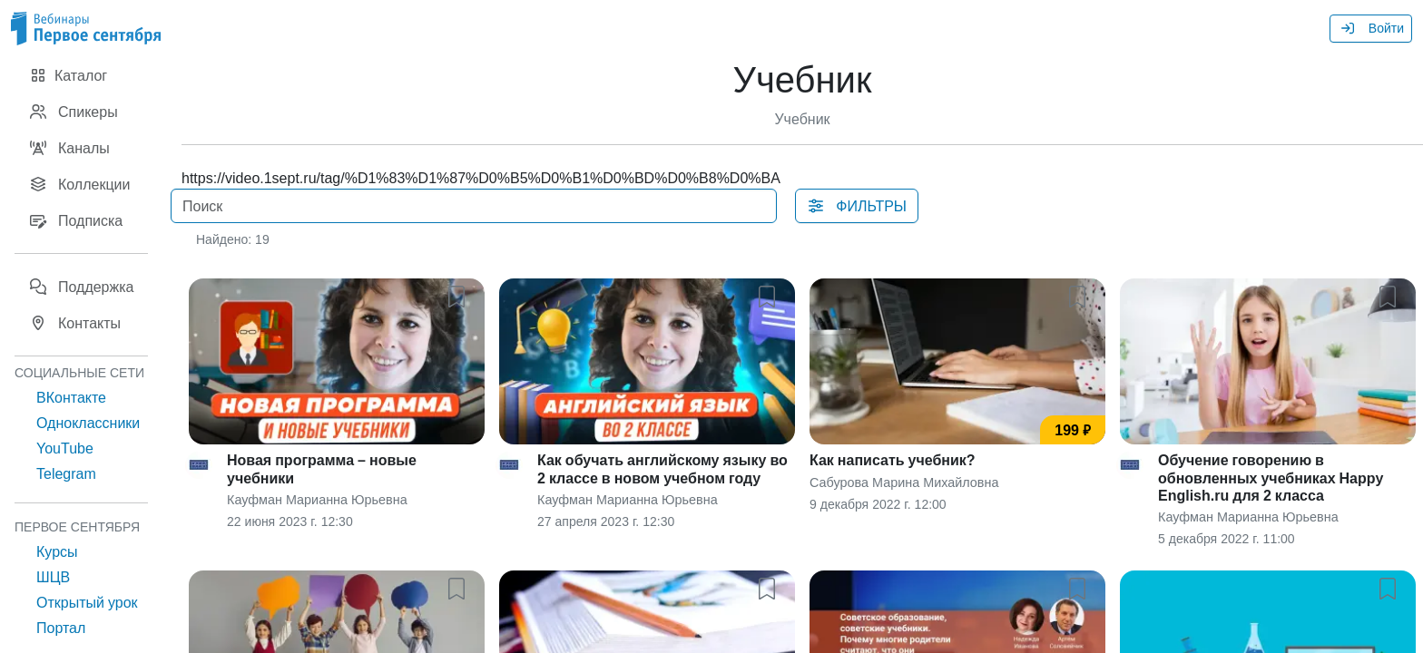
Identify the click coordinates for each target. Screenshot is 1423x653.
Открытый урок (87, 602)
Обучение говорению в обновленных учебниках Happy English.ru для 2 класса (1270, 477)
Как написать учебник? (893, 460)
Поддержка (81, 287)
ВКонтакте (71, 397)
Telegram (66, 473)
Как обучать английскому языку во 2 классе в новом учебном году (662, 468)
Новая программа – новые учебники (322, 468)
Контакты (75, 323)
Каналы (69, 148)
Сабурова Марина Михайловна (904, 482)
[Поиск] (474, 206)
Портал (60, 628)
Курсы (57, 551)
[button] (460, 292)
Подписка (76, 220)
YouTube (64, 448)
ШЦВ (53, 577)
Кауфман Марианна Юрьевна (317, 499)
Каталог (68, 75)
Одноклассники (88, 423)
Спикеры (73, 111)
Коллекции (79, 184)
